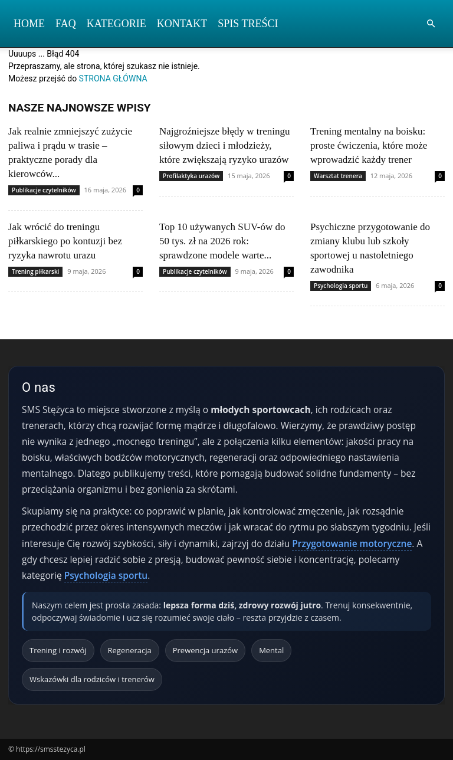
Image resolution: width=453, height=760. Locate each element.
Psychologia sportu (340, 285)
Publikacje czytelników (44, 190)
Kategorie (116, 24)
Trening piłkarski (35, 271)
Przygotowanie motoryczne (352, 543)
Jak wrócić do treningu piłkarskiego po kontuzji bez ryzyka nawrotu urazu (65, 241)
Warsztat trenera (338, 176)
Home (29, 24)
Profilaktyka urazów (191, 176)
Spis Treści (248, 24)
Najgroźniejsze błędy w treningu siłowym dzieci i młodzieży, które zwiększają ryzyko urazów (224, 145)
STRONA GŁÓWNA (113, 78)
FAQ (65, 24)
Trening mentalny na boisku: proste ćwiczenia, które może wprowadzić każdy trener (368, 145)
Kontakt (182, 24)
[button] (430, 24)
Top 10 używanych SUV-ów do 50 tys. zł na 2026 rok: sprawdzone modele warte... (222, 241)
